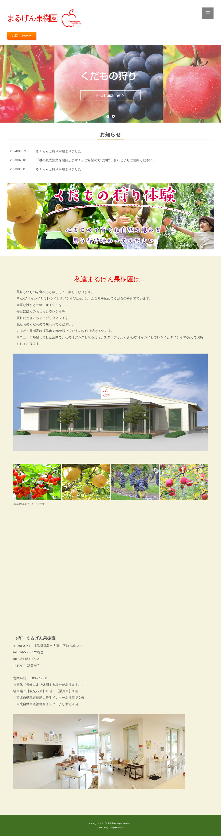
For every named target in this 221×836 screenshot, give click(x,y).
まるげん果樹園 (107, 823)
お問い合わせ (21, 36)
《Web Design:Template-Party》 (110, 827)
